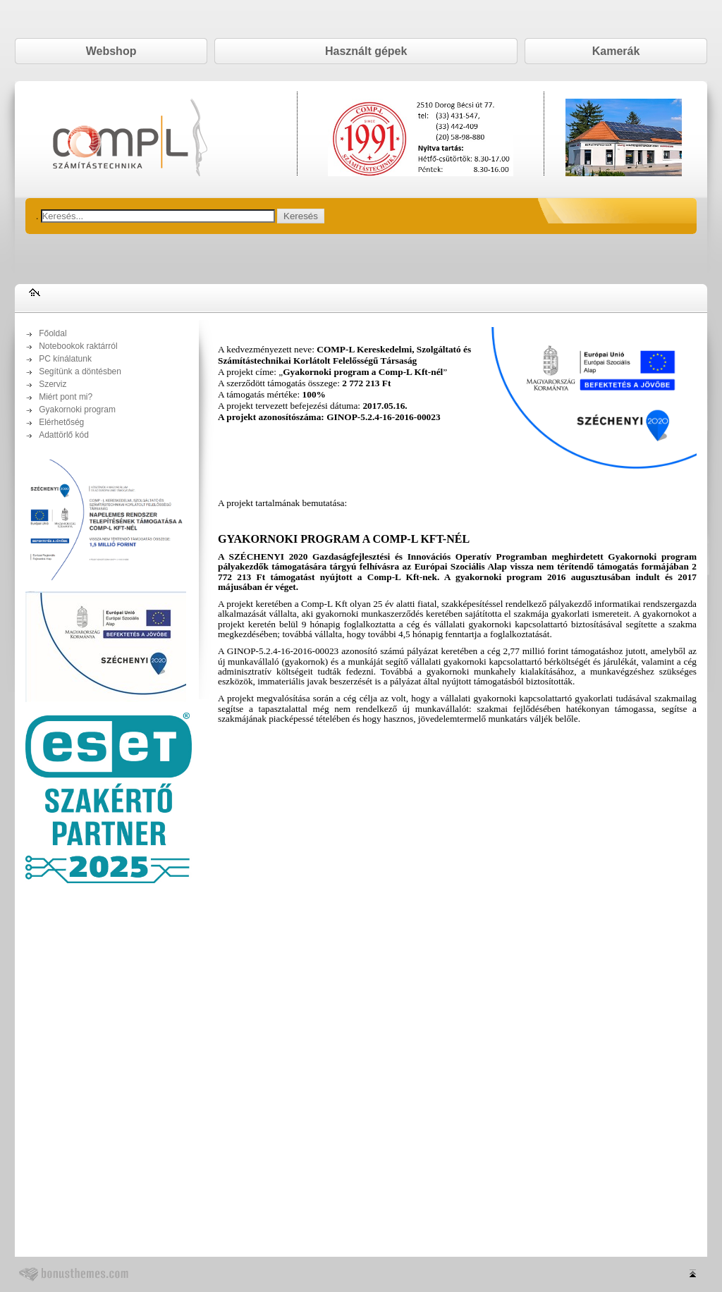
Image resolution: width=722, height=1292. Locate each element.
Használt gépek (366, 51)
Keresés (300, 216)
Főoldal (52, 333)
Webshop (111, 51)
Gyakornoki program (77, 409)
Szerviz (52, 384)
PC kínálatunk (65, 359)
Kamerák (616, 51)
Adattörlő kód (64, 435)
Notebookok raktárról (78, 346)
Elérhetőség (61, 422)
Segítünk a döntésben (80, 371)
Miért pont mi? (65, 397)
